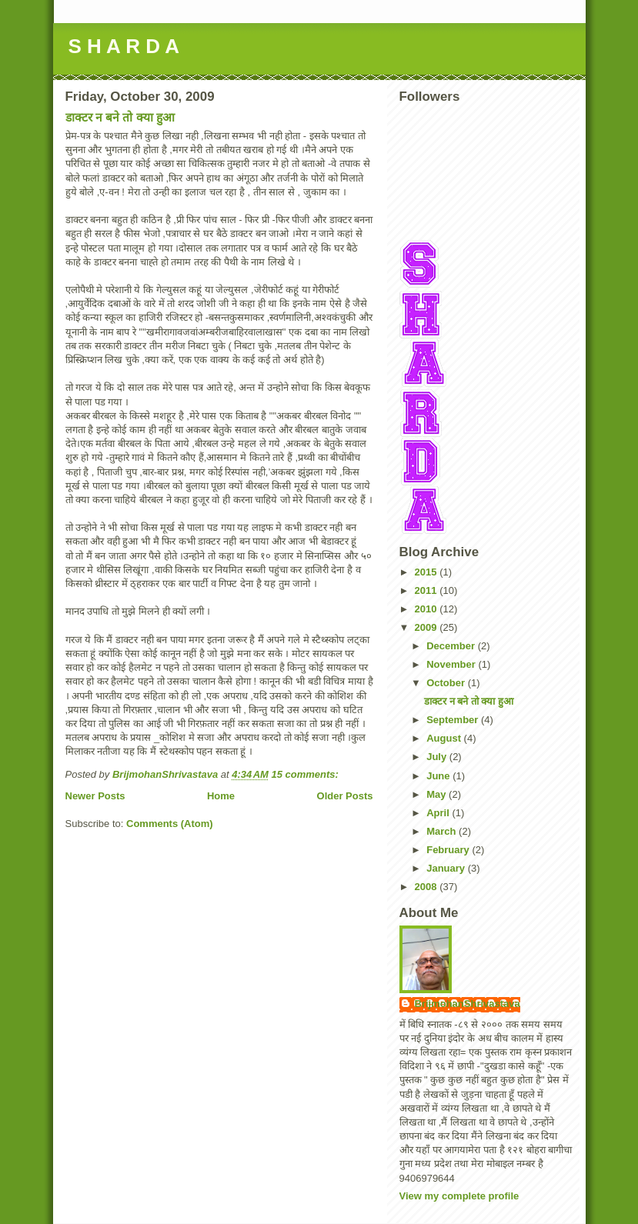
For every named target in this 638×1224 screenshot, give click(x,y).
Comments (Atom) (169, 823)
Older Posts (345, 796)
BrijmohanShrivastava (467, 1003)
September (453, 719)
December (451, 646)
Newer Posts (95, 796)
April (439, 813)
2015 (427, 572)
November (452, 664)
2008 (427, 886)
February (449, 849)
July (437, 756)
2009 (427, 627)
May (437, 794)
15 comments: (307, 774)
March (442, 831)
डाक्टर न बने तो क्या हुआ (120, 117)
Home (221, 796)
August (444, 738)
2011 (427, 590)
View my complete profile (459, 1196)
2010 (427, 609)
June (439, 776)
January (446, 868)
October (446, 683)
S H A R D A (123, 46)
